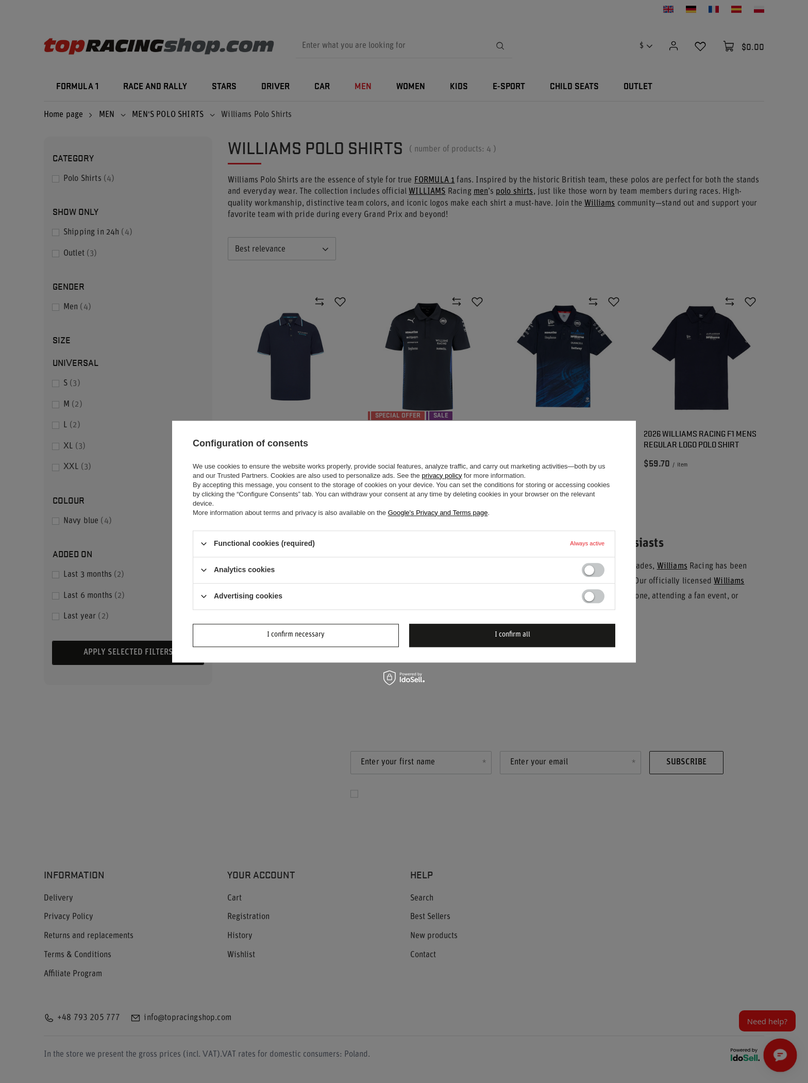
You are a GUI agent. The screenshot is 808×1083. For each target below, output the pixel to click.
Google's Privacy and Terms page (438, 512)
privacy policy (442, 475)
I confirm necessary (296, 635)
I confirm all (512, 635)
